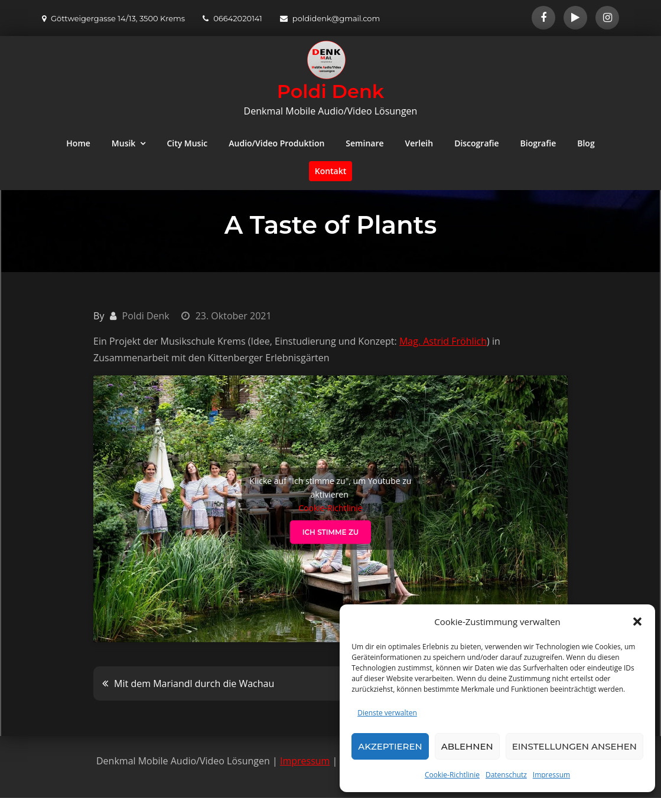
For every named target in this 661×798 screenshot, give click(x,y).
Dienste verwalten (387, 713)
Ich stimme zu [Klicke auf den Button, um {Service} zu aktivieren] (330, 531)
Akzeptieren (390, 746)
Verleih (419, 143)
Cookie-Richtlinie (452, 775)
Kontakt (331, 170)
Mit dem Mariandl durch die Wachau (194, 683)
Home (78, 143)
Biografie (538, 143)
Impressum (551, 775)
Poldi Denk (330, 91)
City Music (187, 143)
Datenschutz (506, 775)
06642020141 (232, 18)
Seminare (364, 143)
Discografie (476, 143)
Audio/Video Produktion (276, 143)
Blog (585, 143)
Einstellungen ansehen (574, 746)
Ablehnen (467, 746)
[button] (637, 621)
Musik (124, 143)
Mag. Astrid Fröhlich (443, 341)
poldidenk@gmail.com (330, 18)
